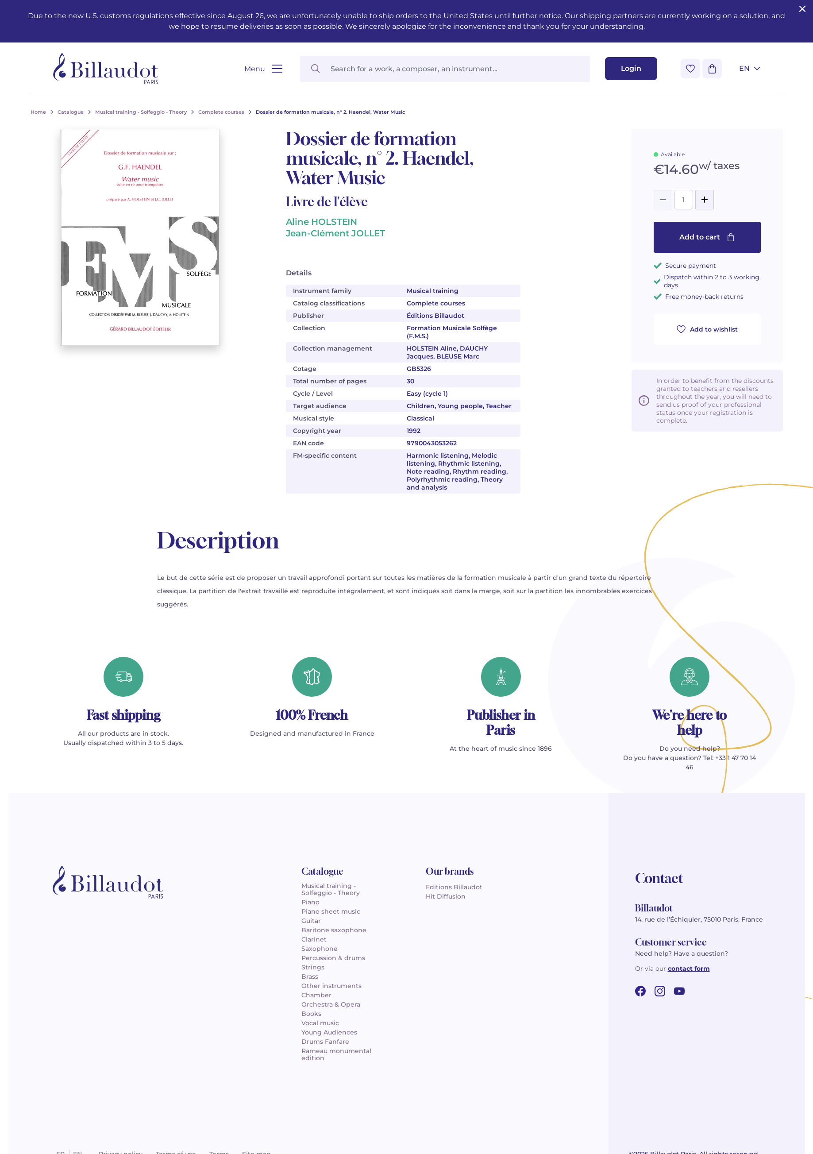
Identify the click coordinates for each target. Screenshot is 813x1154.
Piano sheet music (330, 911)
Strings (312, 967)
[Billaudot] (106, 68)
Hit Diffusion (446, 896)
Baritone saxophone (333, 930)
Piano (310, 902)
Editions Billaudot (454, 887)
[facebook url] (640, 991)
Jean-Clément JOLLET (335, 233)
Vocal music (320, 1023)
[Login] (631, 68)
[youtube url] (679, 991)
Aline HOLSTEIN (321, 221)
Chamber (316, 995)
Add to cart (707, 237)
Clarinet (314, 939)
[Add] (704, 199)
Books (311, 1013)
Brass (309, 976)
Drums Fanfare (325, 1041)
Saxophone (319, 948)
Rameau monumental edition (336, 1054)
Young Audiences (329, 1032)
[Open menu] (263, 69)
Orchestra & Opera (330, 1004)
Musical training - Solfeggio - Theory (330, 889)
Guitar (311, 920)
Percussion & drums (333, 957)
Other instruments (331, 985)
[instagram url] (660, 991)
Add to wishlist (707, 329)
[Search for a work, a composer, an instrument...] (445, 69)
